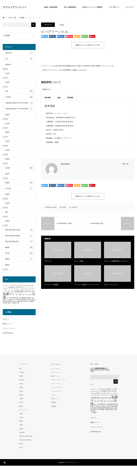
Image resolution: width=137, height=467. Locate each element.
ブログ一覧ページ (114, 7)
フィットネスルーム (57, 387)
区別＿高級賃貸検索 (70, 7)
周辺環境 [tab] (70, 97)
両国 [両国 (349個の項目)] (21, 291)
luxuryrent (65, 164)
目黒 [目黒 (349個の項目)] (5, 301)
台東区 (7, 114)
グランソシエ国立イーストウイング (86, 284)
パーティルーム (55, 383)
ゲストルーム (55, 364)
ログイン (6, 319)
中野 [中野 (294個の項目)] (29, 291)
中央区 (7, 73)
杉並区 (7, 174)
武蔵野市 (21, 432)
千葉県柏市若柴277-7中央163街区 (19, 108)
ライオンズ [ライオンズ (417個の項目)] (27, 290)
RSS (4, 462)
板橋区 (19, 182)
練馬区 (19, 247)
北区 (19, 91)
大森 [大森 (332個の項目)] (10, 298)
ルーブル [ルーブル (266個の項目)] (6, 291)
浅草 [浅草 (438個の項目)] (23, 299)
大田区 (7, 141)
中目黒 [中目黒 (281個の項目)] (25, 291)
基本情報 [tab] (47, 97)
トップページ (23, 364)
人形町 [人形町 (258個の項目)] (32, 291)
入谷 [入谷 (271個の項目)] (26, 294)
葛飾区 (19, 259)
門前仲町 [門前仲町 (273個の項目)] (5, 303)
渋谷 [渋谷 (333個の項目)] (26, 299)
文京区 (7, 150)
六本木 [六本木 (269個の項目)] (30, 294)
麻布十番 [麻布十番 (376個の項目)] (16, 303)
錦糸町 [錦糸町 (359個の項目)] (32, 301)
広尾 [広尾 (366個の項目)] (20, 298)
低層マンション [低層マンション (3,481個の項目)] (14, 294)
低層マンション (55, 376)
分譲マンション (55, 398)
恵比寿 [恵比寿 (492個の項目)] (24, 298)
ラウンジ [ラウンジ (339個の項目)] (105, 395)
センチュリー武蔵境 (51, 284)
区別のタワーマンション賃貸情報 (92, 7)
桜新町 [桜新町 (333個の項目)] (29, 298)
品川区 (7, 123)
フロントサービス (56, 391)
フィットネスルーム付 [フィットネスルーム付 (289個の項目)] (16, 290)
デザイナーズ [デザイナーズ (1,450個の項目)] (15, 287)
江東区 (7, 194)
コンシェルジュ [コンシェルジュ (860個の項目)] (18, 285)
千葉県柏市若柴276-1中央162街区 (19, 102)
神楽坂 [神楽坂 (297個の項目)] (10, 301)
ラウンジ (53, 395)
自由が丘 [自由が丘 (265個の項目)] (14, 301)
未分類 (61, 25)
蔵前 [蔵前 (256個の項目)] (18, 301)
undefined (19, 52)
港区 (6, 212)
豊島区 (7, 265)
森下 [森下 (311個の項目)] (33, 298)
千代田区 (19, 97)
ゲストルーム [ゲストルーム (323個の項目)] (7, 286)
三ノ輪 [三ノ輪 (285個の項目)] (11, 291)
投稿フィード (7, 324)
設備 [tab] (58, 97)
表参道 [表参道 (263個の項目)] (22, 301)
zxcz (19, 58)
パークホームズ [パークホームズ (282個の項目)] (104, 393)
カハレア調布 (78, 261)
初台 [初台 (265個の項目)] (7, 298)
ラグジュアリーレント (15, 7)
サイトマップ (130, 7)
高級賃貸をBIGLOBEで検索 (99, 370)
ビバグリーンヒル (47, 66)
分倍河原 (74, 207)
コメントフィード (9, 328)
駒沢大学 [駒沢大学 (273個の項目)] (10, 303)
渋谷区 (7, 203)
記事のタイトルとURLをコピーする (87, 45)
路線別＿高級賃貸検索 (50, 7)
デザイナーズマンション (58, 380)
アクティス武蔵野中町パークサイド (116, 261)
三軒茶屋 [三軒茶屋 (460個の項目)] (17, 291)
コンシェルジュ (55, 368)
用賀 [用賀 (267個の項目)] (29, 299)
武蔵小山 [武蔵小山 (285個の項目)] (5, 299)
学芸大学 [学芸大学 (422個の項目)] (15, 298)
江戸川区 (19, 188)
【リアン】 (48, 261)
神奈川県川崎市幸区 (19, 241)
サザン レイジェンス (111, 284)
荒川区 (19, 253)
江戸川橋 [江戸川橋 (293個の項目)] (16, 299)
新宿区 (7, 159)
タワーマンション (56, 372)
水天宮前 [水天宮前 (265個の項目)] (10, 299)
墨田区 (7, 132)
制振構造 (53, 402)
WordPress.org (8, 333)
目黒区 (7, 221)
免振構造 (53, 406)
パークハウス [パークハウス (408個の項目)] (28, 288)
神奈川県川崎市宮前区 (19, 235)
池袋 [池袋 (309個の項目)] (20, 299)
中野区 (7, 82)
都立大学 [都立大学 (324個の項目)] (26, 301)
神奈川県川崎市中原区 (19, 229)
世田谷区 (8, 64)
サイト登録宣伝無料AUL (98, 368)
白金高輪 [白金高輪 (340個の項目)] (99, 408)
